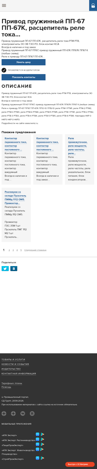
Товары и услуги (13, 359)
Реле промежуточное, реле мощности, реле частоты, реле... (77, 146)
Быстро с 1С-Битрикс (78, 464)
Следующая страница (35, 250)
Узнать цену (23, 62)
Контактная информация (19, 373)
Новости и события (15, 364)
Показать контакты (23, 77)
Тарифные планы (12, 383)
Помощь (6, 387)
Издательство (11, 369)
